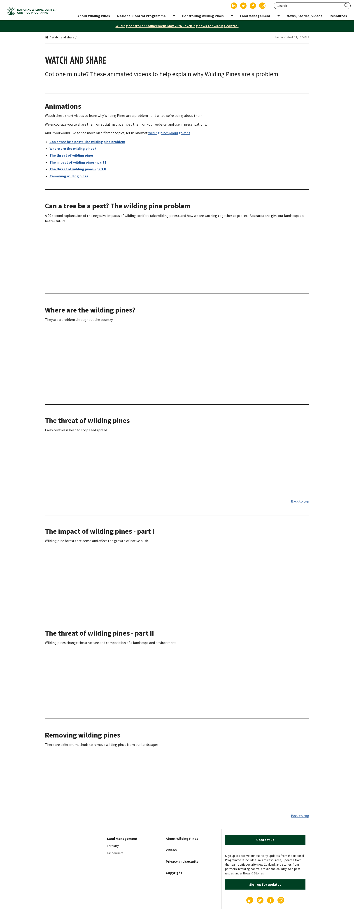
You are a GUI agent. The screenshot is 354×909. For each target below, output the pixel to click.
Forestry (113, 846)
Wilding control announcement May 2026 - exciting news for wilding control (177, 25)
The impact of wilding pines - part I (77, 162)
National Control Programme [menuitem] (141, 16)
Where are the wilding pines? (72, 148)
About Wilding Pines (182, 838)
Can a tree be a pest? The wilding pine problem (87, 141)
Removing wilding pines (68, 176)
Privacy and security (182, 861)
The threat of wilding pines (71, 155)
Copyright (174, 872)
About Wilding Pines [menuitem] (93, 16)
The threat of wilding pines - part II (77, 169)
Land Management (122, 838)
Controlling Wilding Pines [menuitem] (203, 16)
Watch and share (63, 37)
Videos (171, 850)
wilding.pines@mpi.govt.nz (169, 133)
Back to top (300, 501)
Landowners (115, 853)
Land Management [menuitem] (255, 16)
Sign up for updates (265, 884)
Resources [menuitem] (338, 16)
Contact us (265, 839)
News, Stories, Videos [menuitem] (304, 16)
